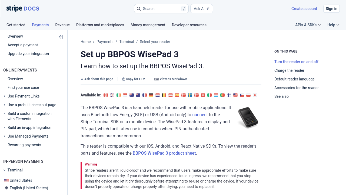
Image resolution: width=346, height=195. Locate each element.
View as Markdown (170, 79)
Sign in (331, 8)
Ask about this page (97, 79)
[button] (161, 8)
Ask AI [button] (201, 8)
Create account (304, 8)
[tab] (19, 25)
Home (86, 42)
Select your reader (155, 42)
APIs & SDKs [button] (308, 25)
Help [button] (333, 25)
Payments (105, 42)
